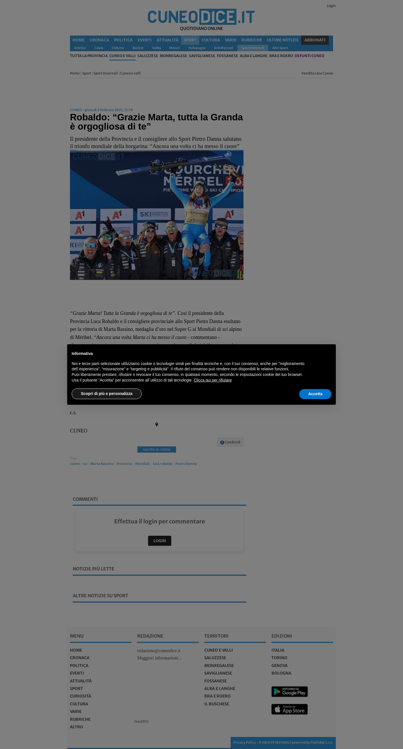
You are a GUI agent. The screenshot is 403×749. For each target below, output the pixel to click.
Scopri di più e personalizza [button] (106, 393)
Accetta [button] (315, 394)
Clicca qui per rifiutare (213, 380)
